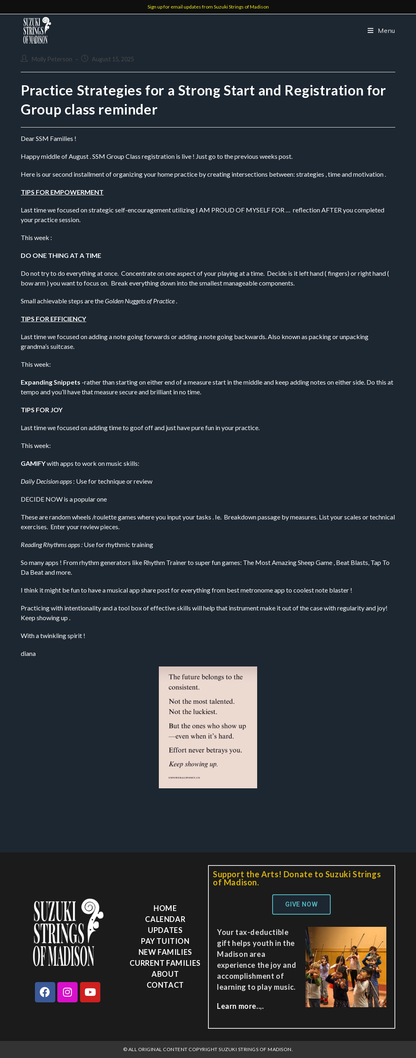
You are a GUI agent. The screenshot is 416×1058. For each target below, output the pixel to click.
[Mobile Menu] (378, 30)
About (165, 973)
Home (165, 908)
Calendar (165, 919)
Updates (165, 930)
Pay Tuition (165, 941)
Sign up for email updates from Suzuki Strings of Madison (208, 7)
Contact (165, 984)
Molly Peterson (51, 59)
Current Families (165, 962)
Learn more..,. (240, 1006)
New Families (165, 952)
